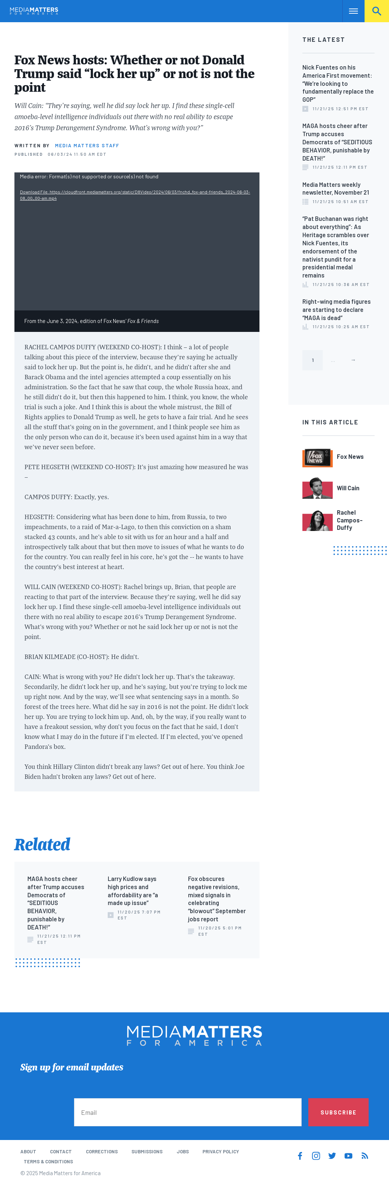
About (28, 1151)
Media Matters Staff (87, 145)
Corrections (102, 1151)
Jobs (183, 1151)
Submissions (146, 1151)
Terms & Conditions (48, 1161)
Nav (349, 11)
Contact (61, 1151)
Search (377, 11)
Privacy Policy (220, 1151)
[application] (136, 241)
